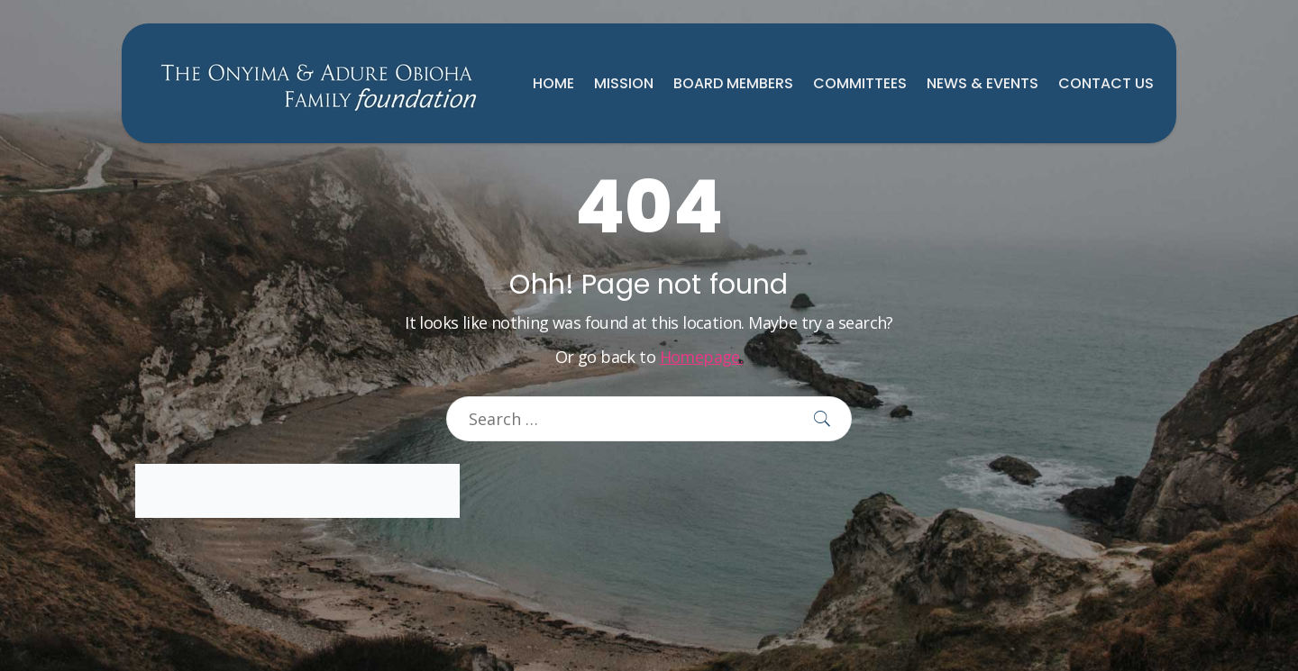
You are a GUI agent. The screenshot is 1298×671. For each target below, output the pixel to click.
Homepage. (702, 356)
